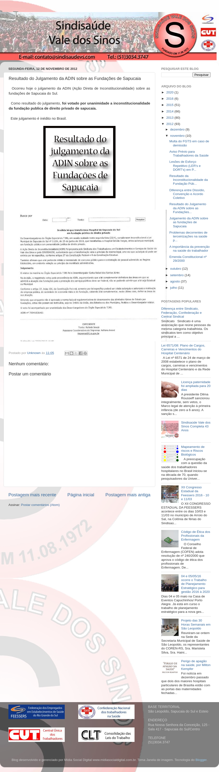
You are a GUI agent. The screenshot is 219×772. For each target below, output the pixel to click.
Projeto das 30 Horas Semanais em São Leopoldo (195, 624)
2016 (170, 98)
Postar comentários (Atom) (40, 505)
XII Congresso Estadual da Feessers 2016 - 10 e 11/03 (195, 493)
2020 (170, 92)
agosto (175, 281)
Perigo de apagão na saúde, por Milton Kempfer (195, 665)
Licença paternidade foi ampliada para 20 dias (195, 386)
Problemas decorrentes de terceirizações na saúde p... (188, 236)
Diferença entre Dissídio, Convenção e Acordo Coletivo (187, 194)
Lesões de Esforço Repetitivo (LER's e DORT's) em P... (185, 165)
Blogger (200, 760)
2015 (170, 105)
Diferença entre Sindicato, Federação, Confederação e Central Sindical (181, 312)
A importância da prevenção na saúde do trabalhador (189, 248)
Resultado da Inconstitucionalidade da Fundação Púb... (188, 179)
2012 (170, 124)
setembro (177, 275)
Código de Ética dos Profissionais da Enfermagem (195, 535)
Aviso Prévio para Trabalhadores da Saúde (189, 153)
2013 (170, 117)
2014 (170, 111)
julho (174, 287)
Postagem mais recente (32, 494)
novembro (178, 135)
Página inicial (80, 494)
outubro (176, 268)
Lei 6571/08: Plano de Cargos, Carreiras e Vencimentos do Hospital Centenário (183, 349)
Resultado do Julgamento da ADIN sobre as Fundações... (187, 208)
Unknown (34, 353)
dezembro (178, 129)
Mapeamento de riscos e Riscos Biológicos (193, 450)
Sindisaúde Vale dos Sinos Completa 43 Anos (195, 426)
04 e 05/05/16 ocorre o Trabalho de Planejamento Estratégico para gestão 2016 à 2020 (195, 584)
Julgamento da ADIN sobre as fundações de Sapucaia (188, 222)
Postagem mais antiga (127, 494)
